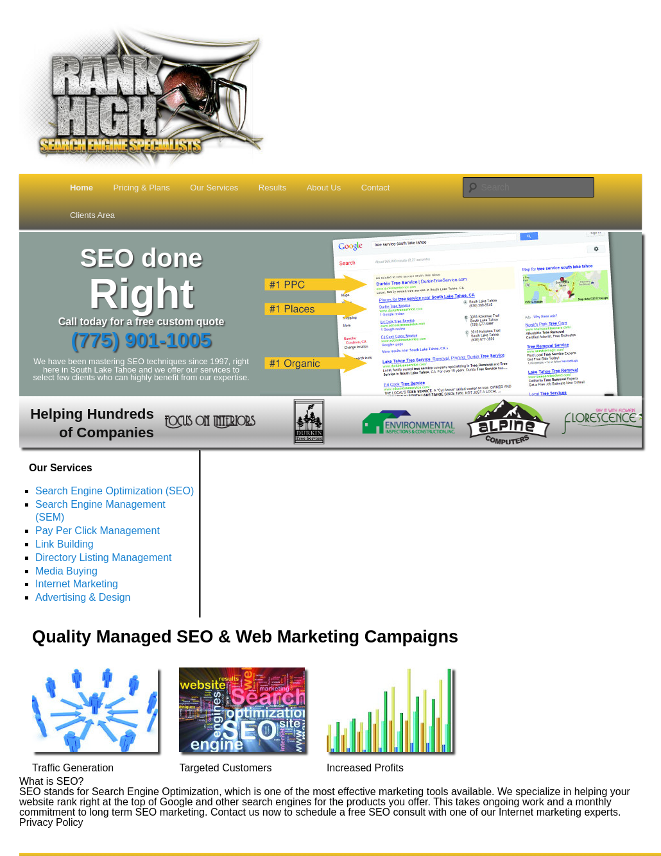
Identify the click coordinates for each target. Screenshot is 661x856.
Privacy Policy (51, 822)
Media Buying (66, 571)
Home (81, 187)
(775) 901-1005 (141, 339)
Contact (375, 187)
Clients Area (92, 215)
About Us (324, 187)
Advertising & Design (83, 597)
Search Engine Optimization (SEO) (114, 490)
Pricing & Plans (142, 187)
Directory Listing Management (103, 557)
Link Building (64, 544)
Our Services (214, 187)
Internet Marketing (76, 583)
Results (272, 187)
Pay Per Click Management (97, 530)
